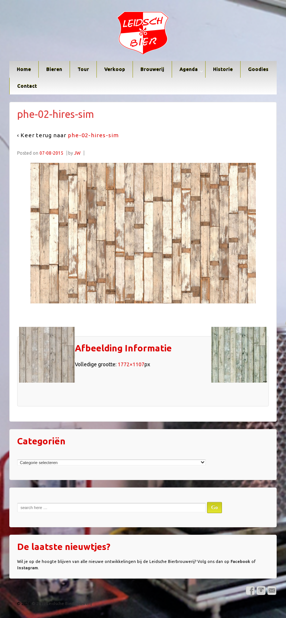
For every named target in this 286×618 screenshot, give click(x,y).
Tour (83, 69)
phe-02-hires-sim (93, 135)
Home (24, 69)
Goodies (258, 69)
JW (77, 153)
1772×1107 (131, 364)
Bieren (54, 69)
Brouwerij (152, 69)
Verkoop (114, 69)
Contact (27, 85)
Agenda (188, 69)
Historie (223, 69)
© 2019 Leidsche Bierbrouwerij (61, 603)
